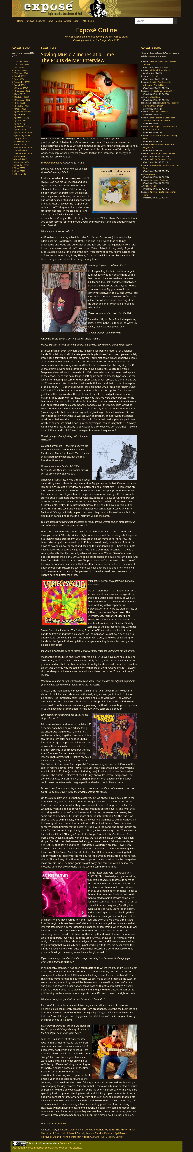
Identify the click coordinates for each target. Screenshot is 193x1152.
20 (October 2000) (20, 117)
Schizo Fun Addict (79, 1136)
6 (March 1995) (19, 76)
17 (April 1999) (19, 108)
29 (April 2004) (19, 144)
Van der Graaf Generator (93, 1129)
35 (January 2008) (20, 162)
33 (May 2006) (18, 156)
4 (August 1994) (19, 70)
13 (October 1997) (20, 97)
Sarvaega (151, 185)
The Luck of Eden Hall (53, 1133)
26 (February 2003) (21, 135)
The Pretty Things (126, 1129)
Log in (91, 20)
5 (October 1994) (20, 73)
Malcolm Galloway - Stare (161, 159)
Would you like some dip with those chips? (161, 104)
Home (20, 20)
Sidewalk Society (75, 1133)
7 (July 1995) (18, 79)
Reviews (30, 20)
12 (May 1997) (18, 94)
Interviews (61, 1123)
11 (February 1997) (21, 91)
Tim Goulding (153, 97)
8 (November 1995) (21, 82)
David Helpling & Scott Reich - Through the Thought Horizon (159, 119)
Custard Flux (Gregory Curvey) (107, 1136)
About (76, 20)
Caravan (108, 1133)
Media (58, 20)
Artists (67, 20)
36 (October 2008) (20, 165)
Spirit (112, 1129)
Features (40, 20)
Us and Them (60, 1136)
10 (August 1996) (20, 88)
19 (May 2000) (18, 114)
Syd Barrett (121, 1133)
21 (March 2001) (19, 120)
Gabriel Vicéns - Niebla (159, 70)
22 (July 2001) (18, 123)
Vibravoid (46, 1136)
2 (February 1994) (20, 64)
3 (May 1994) (18, 67)
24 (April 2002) (19, 129)
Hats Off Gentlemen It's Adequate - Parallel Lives (157, 83)
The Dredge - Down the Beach (163, 153)
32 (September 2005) (22, 153)
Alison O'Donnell (69, 1129)
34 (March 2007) (19, 159)
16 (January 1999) (20, 105)
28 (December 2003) (21, 141)
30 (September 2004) (22, 147)
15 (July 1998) (18, 102)
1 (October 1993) (20, 61)
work (34, 1143)
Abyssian (151, 174)
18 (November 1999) (21, 111)
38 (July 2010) (18, 171)
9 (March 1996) (19, 85)
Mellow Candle (94, 1133)
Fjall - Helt (154, 76)
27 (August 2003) (20, 138)
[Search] (154, 21)
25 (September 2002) (22, 132)
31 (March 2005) (19, 150)
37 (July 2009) (18, 168)
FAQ (84, 20)
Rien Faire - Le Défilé (158, 111)
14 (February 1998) (21, 100)
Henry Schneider (52, 162)
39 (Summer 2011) (20, 174)
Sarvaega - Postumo (158, 180)
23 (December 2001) (21, 126)
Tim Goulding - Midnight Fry (162, 91)
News (50, 20)
